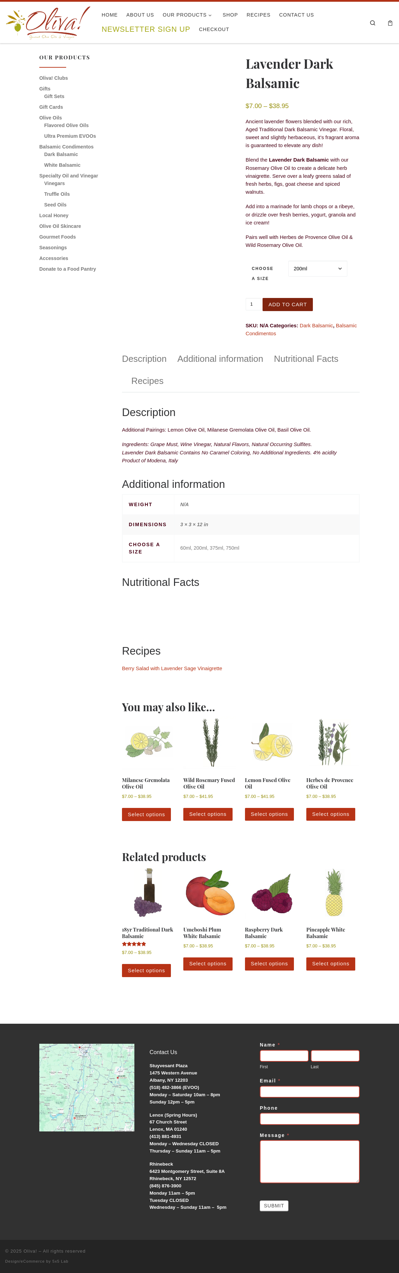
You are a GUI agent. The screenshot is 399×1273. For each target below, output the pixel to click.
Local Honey (54, 215)
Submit (274, 1205)
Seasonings (53, 247)
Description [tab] (144, 359)
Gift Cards (51, 107)
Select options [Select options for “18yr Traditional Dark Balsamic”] (146, 970)
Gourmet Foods (57, 237)
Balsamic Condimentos (66, 147)
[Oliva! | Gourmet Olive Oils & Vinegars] (48, 20)
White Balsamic (62, 165)
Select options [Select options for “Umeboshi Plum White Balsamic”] (207, 963)
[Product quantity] (253, 304)
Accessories (53, 258)
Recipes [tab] (147, 381)
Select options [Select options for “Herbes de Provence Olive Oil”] (330, 814)
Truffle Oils (57, 194)
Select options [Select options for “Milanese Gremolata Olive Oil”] (146, 814)
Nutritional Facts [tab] (306, 359)
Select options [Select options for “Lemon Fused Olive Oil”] (269, 814)
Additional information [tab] (220, 359)
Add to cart (287, 304)
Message (275, 1135)
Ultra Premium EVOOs (70, 136)
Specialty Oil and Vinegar (68, 176)
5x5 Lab (60, 1261)
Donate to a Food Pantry (67, 269)
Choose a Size (263, 273)
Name (270, 1045)
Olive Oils (50, 117)
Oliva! (30, 1251)
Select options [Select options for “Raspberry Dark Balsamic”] (269, 963)
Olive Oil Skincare (60, 226)
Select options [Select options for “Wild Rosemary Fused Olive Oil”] (207, 814)
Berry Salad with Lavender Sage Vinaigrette (172, 668)
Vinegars (54, 183)
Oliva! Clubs (53, 78)
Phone (269, 1108)
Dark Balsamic (316, 325)
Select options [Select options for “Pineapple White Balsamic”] (330, 963)
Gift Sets (54, 96)
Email (270, 1080)
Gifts (44, 88)
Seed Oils (55, 205)
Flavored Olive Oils (66, 125)
